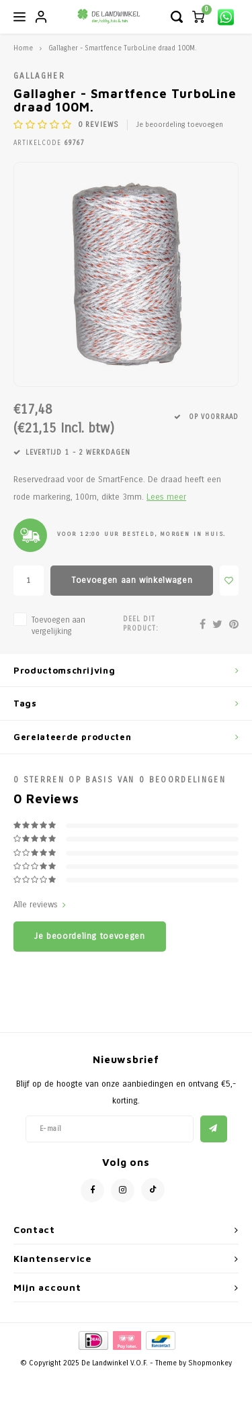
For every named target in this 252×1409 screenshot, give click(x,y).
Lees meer (166, 497)
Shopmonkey (210, 1363)
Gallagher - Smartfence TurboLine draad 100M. (122, 48)
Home (23, 48)
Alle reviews (39, 904)
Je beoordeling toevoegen (179, 124)
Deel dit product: (141, 624)
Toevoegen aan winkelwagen (131, 580)
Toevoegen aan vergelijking (58, 625)
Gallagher (39, 76)
